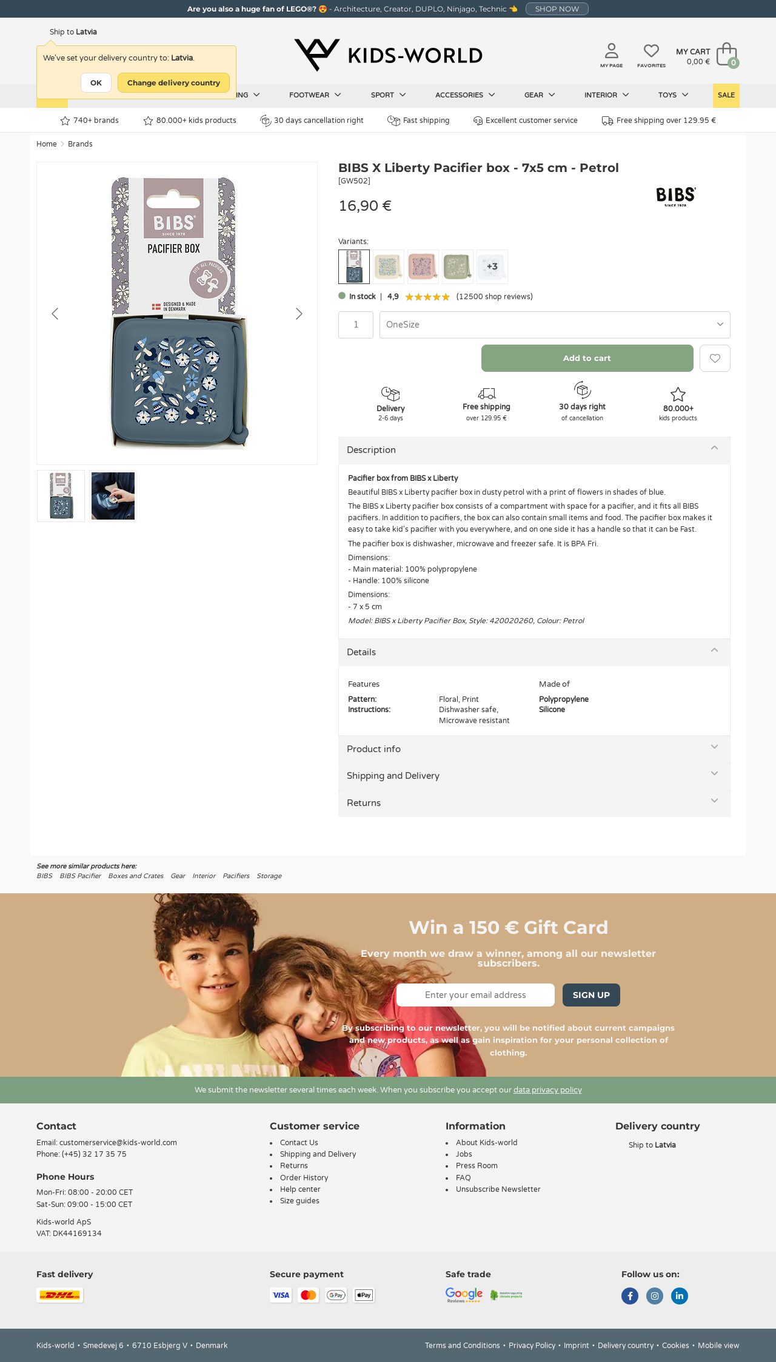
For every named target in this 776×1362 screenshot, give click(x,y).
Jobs (464, 1154)
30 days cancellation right (312, 120)
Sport (388, 95)
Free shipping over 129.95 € (659, 120)
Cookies (675, 1345)
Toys (673, 95)
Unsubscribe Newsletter (498, 1189)
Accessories (465, 95)
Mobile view (719, 1345)
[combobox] (555, 325)
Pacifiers (235, 876)
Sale (726, 95)
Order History (304, 1178)
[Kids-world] (388, 55)
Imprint (576, 1345)
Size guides (299, 1201)
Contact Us (299, 1143)
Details (361, 652)
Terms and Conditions (462, 1345)
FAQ (463, 1178)
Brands (80, 144)
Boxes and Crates (135, 876)
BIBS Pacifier (80, 876)
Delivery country (626, 1345)
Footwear (315, 95)
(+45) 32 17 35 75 (94, 1154)
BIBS (44, 876)
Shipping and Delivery (393, 775)
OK (96, 82)
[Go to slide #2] (113, 496)
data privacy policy (547, 1090)
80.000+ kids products (189, 120)
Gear (539, 95)
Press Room (477, 1166)
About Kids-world (487, 1143)
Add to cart (587, 358)
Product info (374, 749)
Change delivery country (173, 82)
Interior (606, 95)
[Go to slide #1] (61, 496)
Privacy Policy (532, 1345)
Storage (268, 876)
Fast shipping (418, 121)
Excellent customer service (525, 120)
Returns (364, 803)
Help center (300, 1189)
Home (46, 144)
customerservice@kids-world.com (118, 1143)
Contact (56, 1126)
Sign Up (591, 995)
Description (371, 450)
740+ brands (89, 120)
